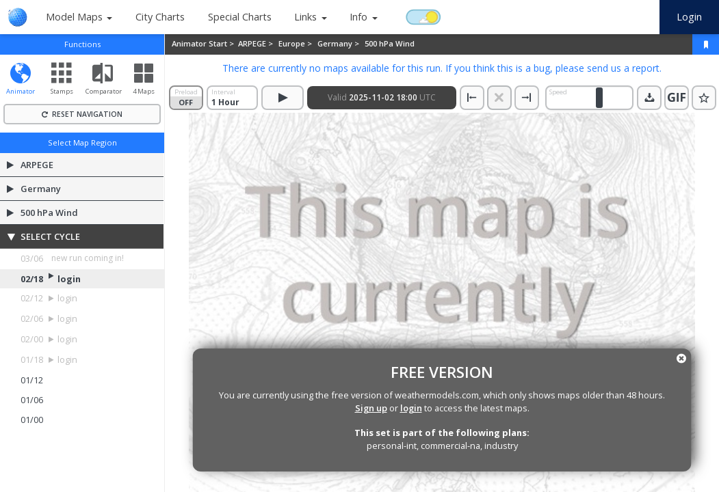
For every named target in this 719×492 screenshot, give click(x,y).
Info (358, 16)
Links (305, 16)
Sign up (371, 408)
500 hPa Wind (390, 43)
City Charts (160, 16)
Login (689, 16)
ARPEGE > (256, 43)
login (411, 408)
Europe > (296, 43)
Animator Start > (204, 43)
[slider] (599, 97)
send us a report (623, 68)
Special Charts (240, 16)
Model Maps (74, 16)
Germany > (339, 43)
